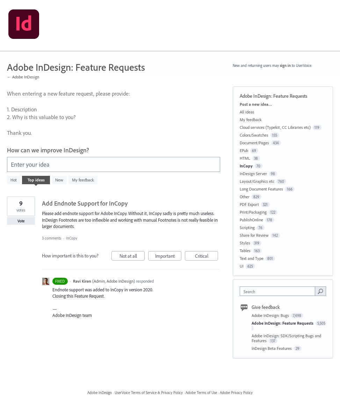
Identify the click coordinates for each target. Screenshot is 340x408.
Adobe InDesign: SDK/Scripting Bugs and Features (286, 338)
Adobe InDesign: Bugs (271, 315)
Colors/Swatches (254, 135)
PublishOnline (251, 219)
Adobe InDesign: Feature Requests (283, 323)
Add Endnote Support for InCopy (85, 203)
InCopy (71, 238)
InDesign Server (253, 173)
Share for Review (254, 235)
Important (168, 257)
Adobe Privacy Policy (236, 392)
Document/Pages (254, 142)
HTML (245, 158)
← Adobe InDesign (23, 76)
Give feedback (266, 307)
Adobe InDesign (99, 392)
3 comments (51, 238)
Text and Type (251, 258)
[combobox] (279, 291)
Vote (21, 221)
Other (244, 196)
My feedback (83, 179)
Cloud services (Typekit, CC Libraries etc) (275, 127)
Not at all (132, 257)
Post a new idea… (256, 104)
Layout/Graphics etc (257, 181)
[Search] (320, 291)
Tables (245, 250)
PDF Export (249, 204)
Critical (206, 257)
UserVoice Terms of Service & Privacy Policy (149, 392)
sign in (285, 65)
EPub (244, 150)
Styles (245, 243)
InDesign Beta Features (272, 348)
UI (242, 266)
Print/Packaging (253, 212)
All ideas (247, 112)
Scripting (247, 227)
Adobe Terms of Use (201, 392)
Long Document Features (261, 189)
